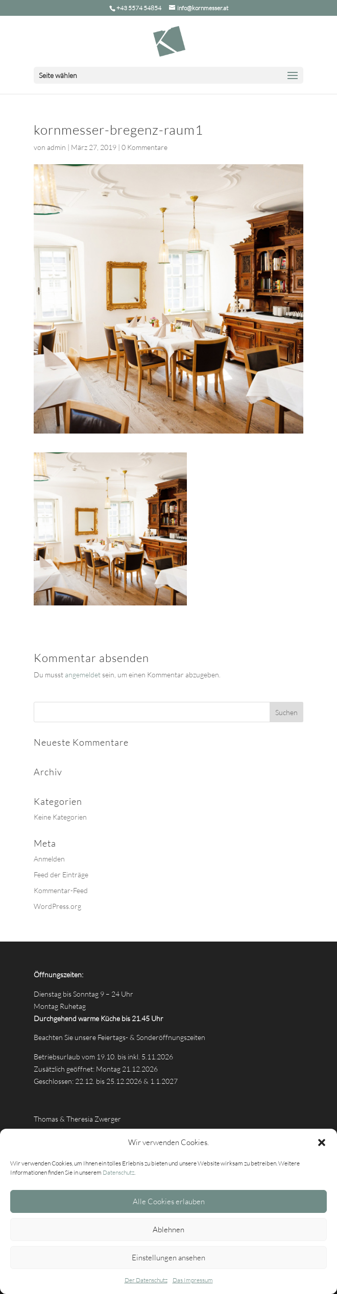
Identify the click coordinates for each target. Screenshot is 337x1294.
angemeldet (83, 674)
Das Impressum (193, 1280)
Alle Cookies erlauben (169, 1201)
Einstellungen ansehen (168, 1257)
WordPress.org (57, 906)
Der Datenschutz (146, 1280)
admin (56, 147)
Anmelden (49, 858)
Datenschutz (118, 1172)
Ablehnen (168, 1229)
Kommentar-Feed (61, 890)
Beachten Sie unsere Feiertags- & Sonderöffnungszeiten (119, 1037)
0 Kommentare (144, 147)
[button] (322, 1142)
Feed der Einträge (61, 874)
